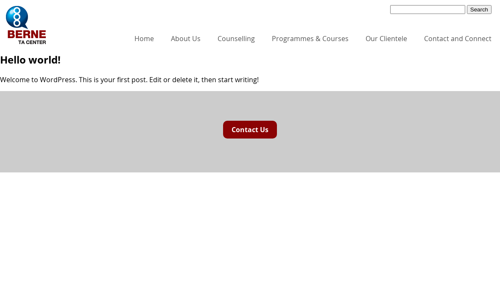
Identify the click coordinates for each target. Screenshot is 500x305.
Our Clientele (386, 38)
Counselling (236, 38)
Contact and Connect (458, 38)
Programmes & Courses (310, 38)
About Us (186, 38)
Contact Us (250, 129)
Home (144, 38)
